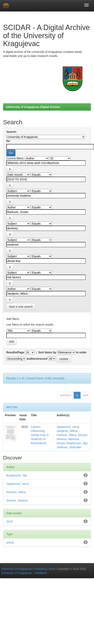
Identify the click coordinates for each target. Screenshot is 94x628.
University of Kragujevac (16, 573)
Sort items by (47, 352)
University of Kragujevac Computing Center (28, 568)
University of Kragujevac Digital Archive (33, 107)
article (10, 542)
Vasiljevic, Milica (67, 431)
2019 (9, 521)
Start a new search (21, 306)
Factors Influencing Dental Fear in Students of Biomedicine (40, 435)
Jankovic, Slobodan (69, 447)
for (8, 141)
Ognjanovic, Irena (68, 426)
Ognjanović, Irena (17, 483)
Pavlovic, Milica (66, 435)
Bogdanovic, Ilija (76, 443)
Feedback (40, 573)
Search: (11, 131)
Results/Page (15, 352)
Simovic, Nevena (17, 500)
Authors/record (37, 358)
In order (81, 352)
